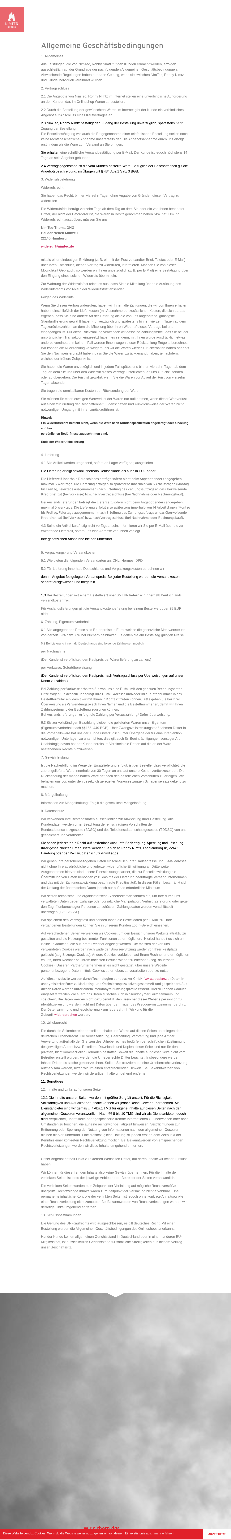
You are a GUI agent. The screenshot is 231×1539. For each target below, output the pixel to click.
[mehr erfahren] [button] (163, 1533)
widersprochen (65, 1015)
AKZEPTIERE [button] (217, 1534)
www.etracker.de (157, 979)
